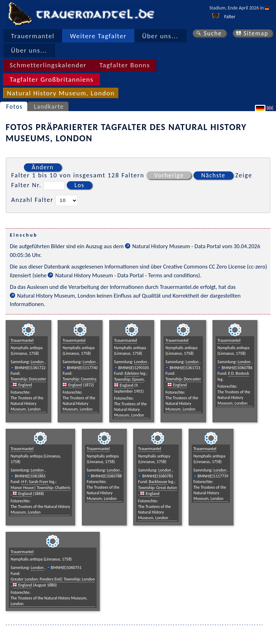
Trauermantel (32, 36)
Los (79, 185)
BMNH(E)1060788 (106, 476)
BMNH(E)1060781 (157, 476)
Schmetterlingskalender (47, 65)
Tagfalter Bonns (124, 65)
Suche (213, 33)
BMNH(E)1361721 (185, 367)
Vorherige (169, 175)
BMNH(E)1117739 (213, 476)
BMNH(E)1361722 (30, 367)
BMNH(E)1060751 (66, 567)
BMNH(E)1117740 (82, 367)
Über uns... (160, 36)
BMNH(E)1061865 (30, 476)
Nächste (213, 175)
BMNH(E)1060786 (237, 367)
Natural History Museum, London (56, 295)
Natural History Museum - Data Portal (176, 246)
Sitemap (255, 33)
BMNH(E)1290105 (133, 367)
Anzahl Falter (32, 200)
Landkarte (49, 106)
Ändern (42, 167)
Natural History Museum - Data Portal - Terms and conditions (126, 275)
